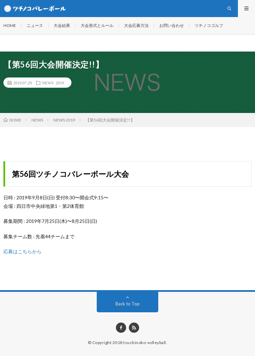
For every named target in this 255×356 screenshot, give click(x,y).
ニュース (35, 25)
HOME (9, 25)
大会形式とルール (97, 25)
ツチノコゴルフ (208, 25)
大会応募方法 (136, 25)
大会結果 (62, 25)
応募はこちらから (22, 251)
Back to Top (128, 304)
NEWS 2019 (53, 83)
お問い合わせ (171, 25)
